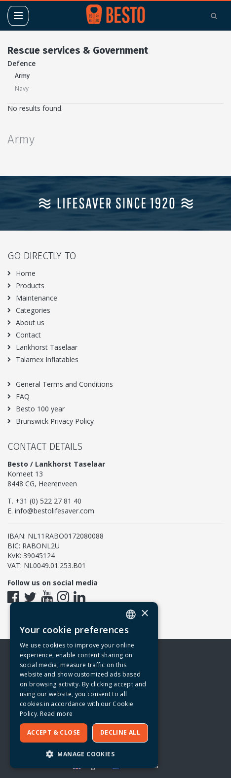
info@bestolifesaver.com (54, 510)
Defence (21, 63)
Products (30, 285)
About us (30, 322)
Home (26, 273)
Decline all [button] (120, 732)
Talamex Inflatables (47, 359)
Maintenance (36, 298)
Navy (22, 88)
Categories (33, 310)
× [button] (144, 613)
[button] (84, 753)
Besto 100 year (40, 408)
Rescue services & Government (77, 50)
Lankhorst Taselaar (46, 347)
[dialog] (84, 685)
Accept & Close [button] (53, 732)
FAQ (23, 396)
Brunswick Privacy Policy (55, 421)
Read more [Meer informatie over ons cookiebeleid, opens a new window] (56, 714)
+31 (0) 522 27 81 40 (48, 501)
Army (22, 75)
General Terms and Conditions (64, 384)
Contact (28, 334)
